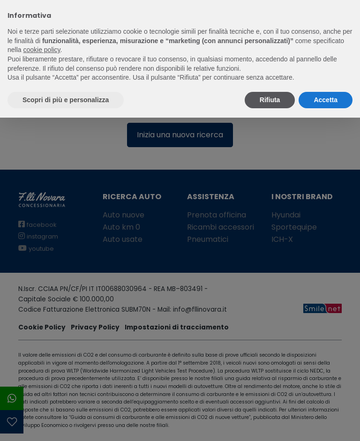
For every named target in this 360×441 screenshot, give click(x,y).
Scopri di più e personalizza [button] (65, 100)
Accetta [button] (326, 100)
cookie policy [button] (41, 49)
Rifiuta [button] (270, 100)
